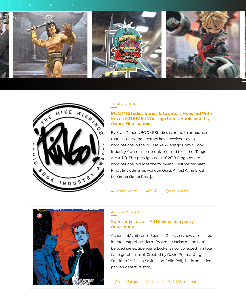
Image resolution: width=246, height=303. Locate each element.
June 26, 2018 (124, 104)
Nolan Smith (124, 191)
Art (146, 191)
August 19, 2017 (125, 212)
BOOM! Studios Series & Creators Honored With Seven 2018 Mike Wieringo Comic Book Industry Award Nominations (161, 118)
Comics (150, 281)
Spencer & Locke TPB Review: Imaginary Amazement (152, 223)
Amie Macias (124, 281)
